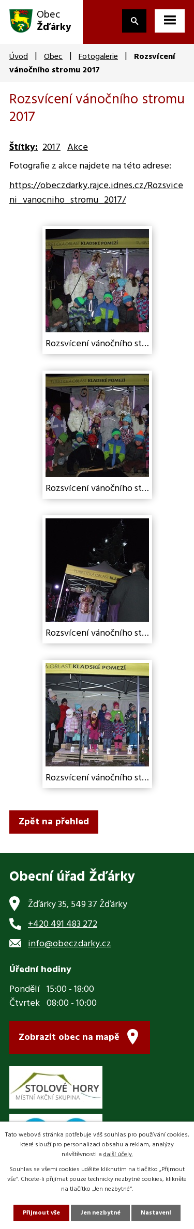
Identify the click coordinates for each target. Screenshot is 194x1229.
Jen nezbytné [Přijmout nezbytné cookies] (100, 1213)
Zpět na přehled (54, 822)
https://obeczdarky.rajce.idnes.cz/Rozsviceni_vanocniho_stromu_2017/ (96, 193)
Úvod (18, 57)
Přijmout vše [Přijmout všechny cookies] (41, 1213)
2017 (51, 147)
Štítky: (23, 148)
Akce (77, 147)
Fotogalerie (98, 57)
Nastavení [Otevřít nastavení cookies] (156, 1213)
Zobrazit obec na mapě (69, 1037)
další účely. (118, 1154)
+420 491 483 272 (62, 924)
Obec (53, 57)
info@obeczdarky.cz (69, 943)
